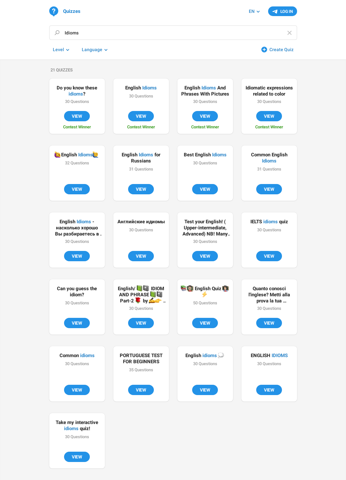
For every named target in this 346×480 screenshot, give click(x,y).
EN (252, 11)
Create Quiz (281, 49)
